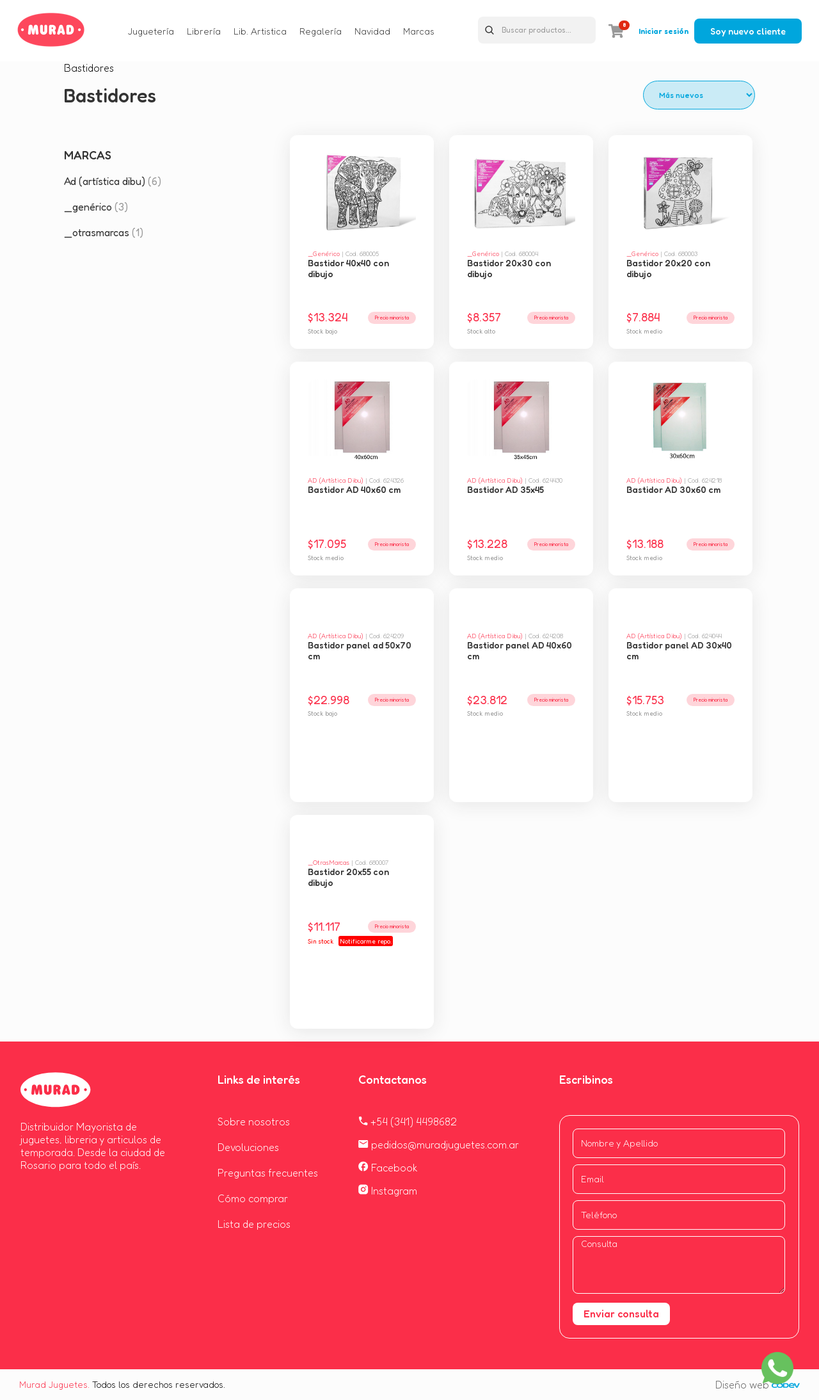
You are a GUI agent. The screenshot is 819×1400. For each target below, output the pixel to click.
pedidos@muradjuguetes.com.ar (438, 1144)
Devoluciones (248, 1147)
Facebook (388, 1167)
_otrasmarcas (103, 232)
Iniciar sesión (663, 31)
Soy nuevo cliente (748, 31)
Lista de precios (254, 1224)
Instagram (387, 1190)
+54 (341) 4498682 (407, 1121)
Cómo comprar (253, 1198)
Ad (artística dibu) (112, 181)
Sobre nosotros (254, 1121)
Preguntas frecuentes (268, 1172)
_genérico (96, 206)
